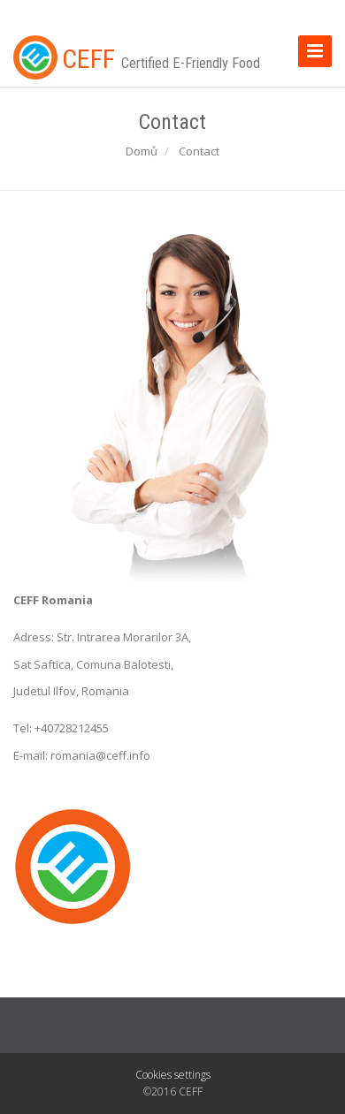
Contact (199, 151)
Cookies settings (173, 1074)
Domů (141, 151)
